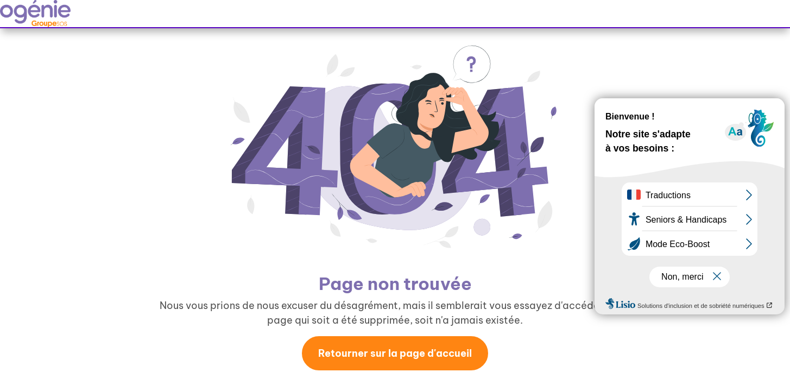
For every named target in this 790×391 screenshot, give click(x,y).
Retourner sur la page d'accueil (395, 353)
